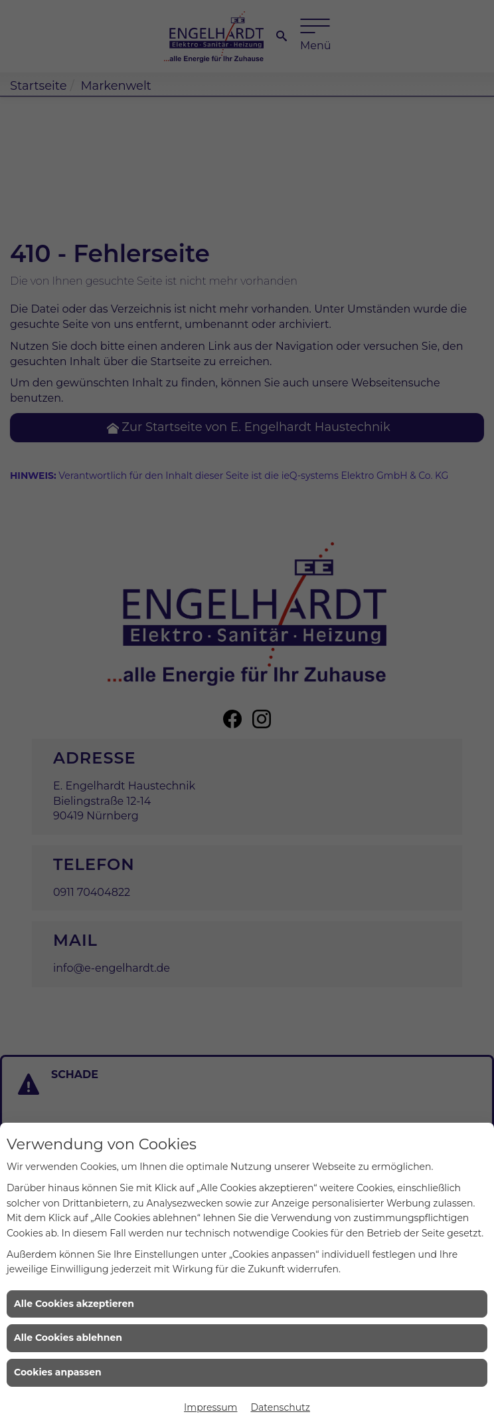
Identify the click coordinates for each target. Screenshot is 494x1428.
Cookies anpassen (58, 1372)
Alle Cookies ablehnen (68, 1338)
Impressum (210, 1407)
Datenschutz (279, 1407)
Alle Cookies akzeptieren (74, 1304)
